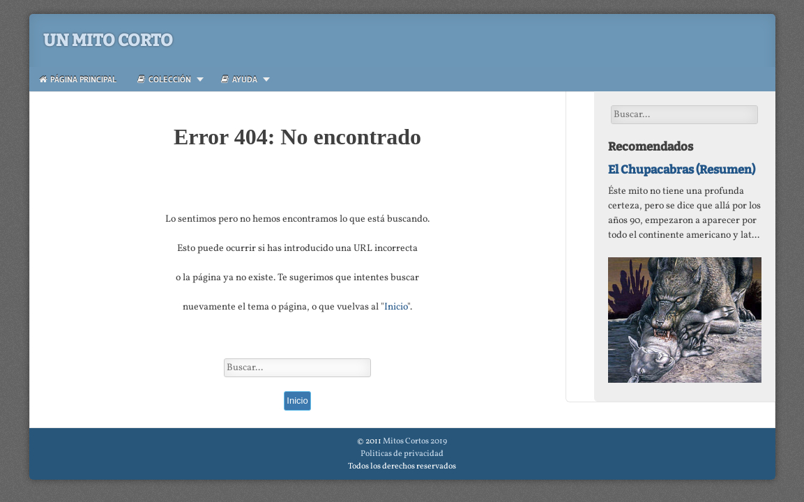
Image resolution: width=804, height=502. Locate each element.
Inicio (395, 307)
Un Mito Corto (108, 40)
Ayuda (239, 79)
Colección (164, 79)
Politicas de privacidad (402, 453)
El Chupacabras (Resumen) (681, 169)
